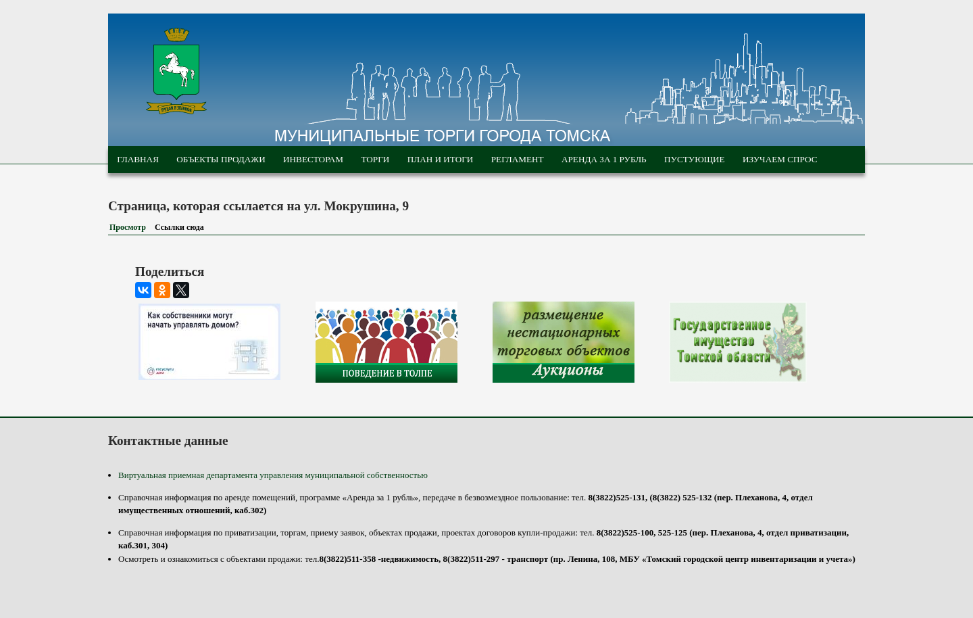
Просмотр (127, 227)
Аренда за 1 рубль (604, 159)
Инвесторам (313, 159)
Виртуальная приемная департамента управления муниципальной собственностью (273, 475)
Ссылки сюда (182, 227)
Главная (138, 159)
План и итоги (440, 159)
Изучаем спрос (780, 159)
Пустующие (694, 159)
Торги (375, 159)
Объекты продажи (220, 159)
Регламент (517, 159)
